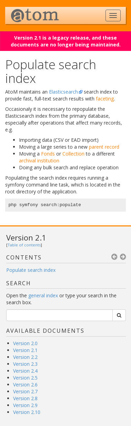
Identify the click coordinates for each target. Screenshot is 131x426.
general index (43, 295)
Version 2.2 (25, 357)
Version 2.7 (25, 391)
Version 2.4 (25, 371)
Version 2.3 (25, 364)
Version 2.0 (25, 343)
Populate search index (31, 270)
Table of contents (24, 244)
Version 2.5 (25, 377)
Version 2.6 (25, 384)
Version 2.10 (26, 412)
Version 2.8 (25, 398)
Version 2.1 (26, 237)
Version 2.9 (25, 405)
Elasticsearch (63, 91)
